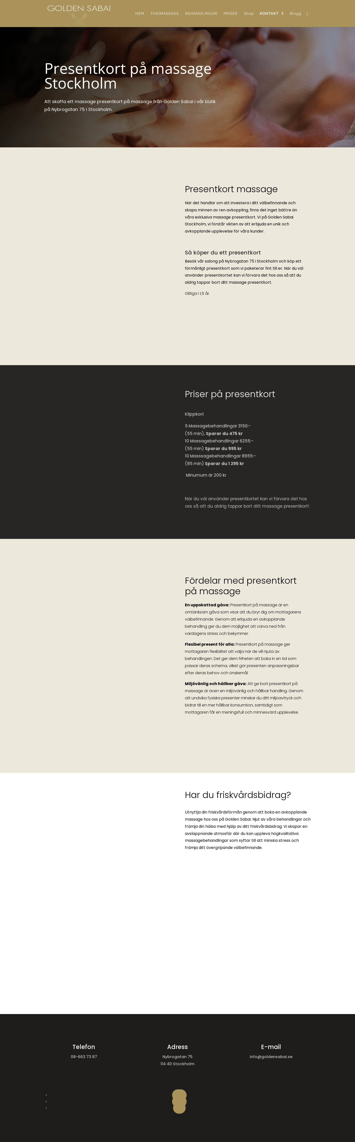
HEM (139, 14)
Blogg (295, 14)
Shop (249, 14)
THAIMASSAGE (164, 14)
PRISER (231, 14)
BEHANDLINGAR (201, 14)
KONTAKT (269, 14)
